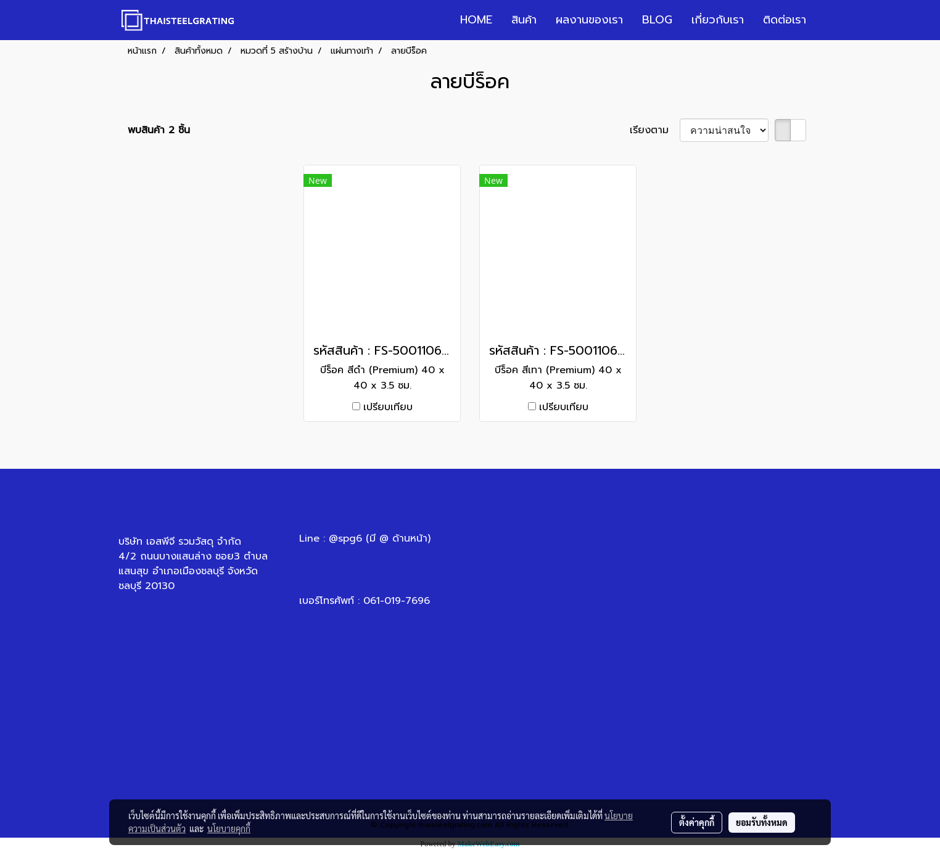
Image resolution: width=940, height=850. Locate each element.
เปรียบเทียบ (388, 407)
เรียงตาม (655, 130)
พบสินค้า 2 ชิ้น (159, 130)
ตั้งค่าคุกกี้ (696, 822)
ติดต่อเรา (784, 19)
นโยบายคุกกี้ (228, 828)
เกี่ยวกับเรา (717, 19)
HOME (476, 19)
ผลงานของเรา (589, 19)
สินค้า (524, 19)
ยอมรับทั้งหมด (762, 822)
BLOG (657, 19)
